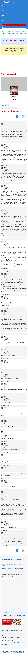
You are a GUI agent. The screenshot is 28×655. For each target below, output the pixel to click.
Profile (2, 105)
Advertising (15, 651)
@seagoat (3, 355)
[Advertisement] (14, 64)
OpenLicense (20, 651)
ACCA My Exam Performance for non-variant (11, 559)
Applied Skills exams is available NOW (10, 561)
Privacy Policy (8, 652)
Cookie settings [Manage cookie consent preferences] (15, 652)
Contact (10, 651)
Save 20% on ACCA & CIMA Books (14, 48)
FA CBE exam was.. (5, 577)
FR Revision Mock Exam (12, 640)
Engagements (21, 108)
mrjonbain (4, 630)
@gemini (3, 438)
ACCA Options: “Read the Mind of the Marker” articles (12, 565)
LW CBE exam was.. (13, 577)
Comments (20, 652)
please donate (22, 615)
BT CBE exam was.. (6, 576)
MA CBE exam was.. (14, 576)
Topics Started (4, 108)
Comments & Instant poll (14, 43)
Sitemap (4, 652)
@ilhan (2, 498)
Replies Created (13, 108)
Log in (24, 652)
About (24, 651)
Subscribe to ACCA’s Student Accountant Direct (12, 568)
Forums (7, 105)
